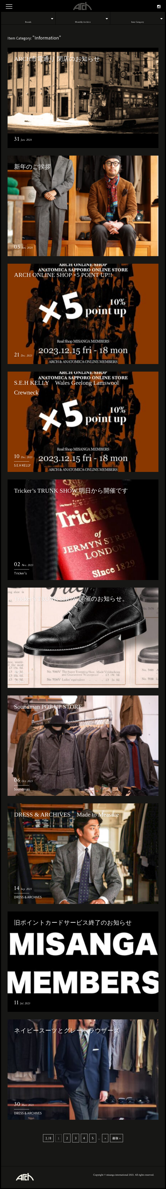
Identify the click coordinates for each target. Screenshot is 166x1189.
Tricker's (20, 573)
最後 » (116, 1138)
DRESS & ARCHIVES (28, 897)
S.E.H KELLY (22, 465)
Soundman (22, 789)
